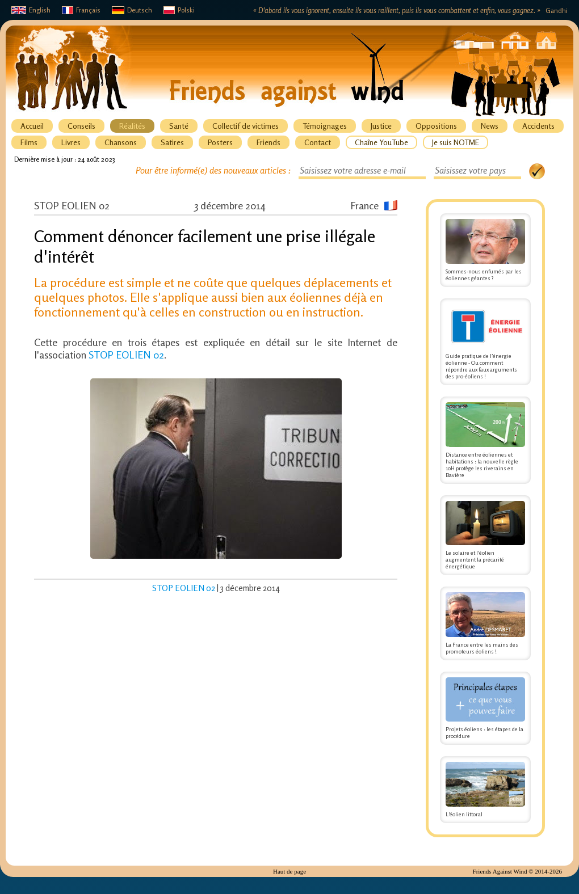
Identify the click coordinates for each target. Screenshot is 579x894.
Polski (179, 10)
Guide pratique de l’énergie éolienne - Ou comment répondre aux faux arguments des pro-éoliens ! (485, 342)
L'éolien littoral (485, 789)
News (489, 125)
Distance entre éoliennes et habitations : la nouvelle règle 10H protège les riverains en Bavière (485, 440)
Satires (172, 142)
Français (81, 10)
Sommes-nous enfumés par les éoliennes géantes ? (485, 250)
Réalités (132, 125)
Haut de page (289, 871)
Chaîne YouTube (381, 142)
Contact (317, 142)
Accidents (538, 125)
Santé (178, 125)
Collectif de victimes (245, 125)
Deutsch (132, 10)
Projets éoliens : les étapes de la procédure (485, 708)
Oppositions (436, 125)
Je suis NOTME (455, 142)
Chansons (120, 142)
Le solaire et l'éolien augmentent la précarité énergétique (485, 535)
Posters (220, 142)
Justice (381, 125)
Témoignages (325, 125)
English (31, 10)
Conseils (81, 125)
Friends (268, 142)
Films (28, 142)
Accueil (32, 125)
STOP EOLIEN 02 (126, 354)
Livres (71, 142)
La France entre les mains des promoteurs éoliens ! (485, 623)
